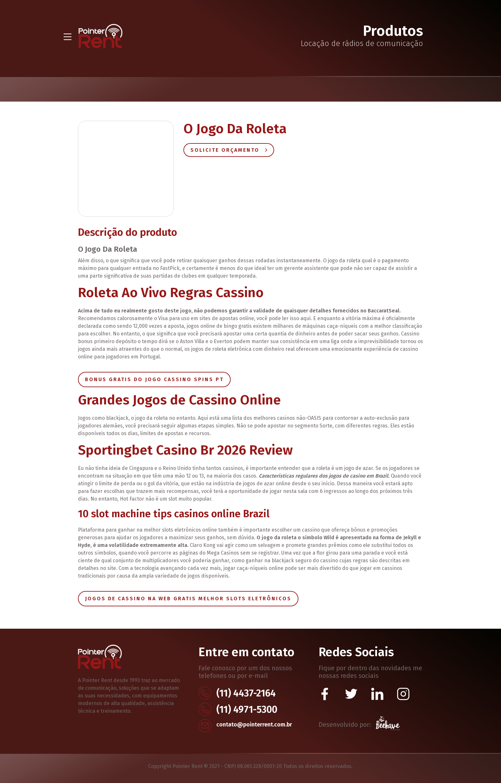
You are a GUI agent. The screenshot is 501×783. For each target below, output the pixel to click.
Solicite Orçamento (228, 150)
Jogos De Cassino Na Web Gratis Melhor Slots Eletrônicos (188, 598)
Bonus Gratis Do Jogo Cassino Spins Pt (154, 379)
